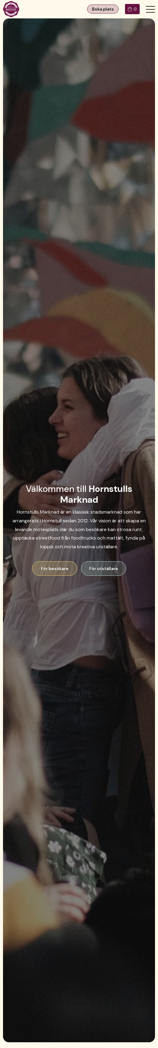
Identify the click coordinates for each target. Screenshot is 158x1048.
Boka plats (103, 9)
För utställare (103, 568)
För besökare (54, 568)
